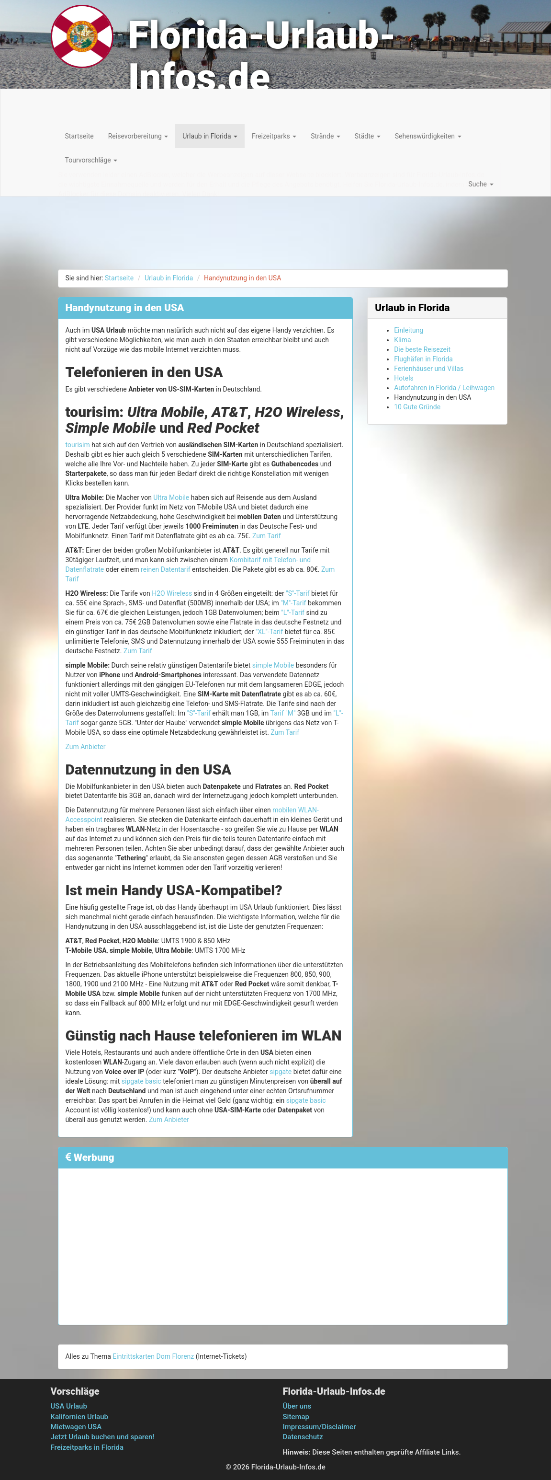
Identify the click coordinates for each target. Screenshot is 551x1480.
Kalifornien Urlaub (79, 1416)
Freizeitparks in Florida (87, 1447)
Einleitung (408, 330)
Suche (481, 184)
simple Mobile (273, 665)
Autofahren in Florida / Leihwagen (444, 388)
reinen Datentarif (166, 569)
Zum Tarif (266, 536)
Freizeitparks (274, 136)
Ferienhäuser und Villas (428, 368)
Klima (402, 340)
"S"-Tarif (297, 593)
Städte (368, 136)
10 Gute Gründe (417, 407)
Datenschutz (303, 1437)
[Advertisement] (282, 1243)
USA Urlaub (69, 1406)
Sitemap (296, 1416)
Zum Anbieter (86, 747)
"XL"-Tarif (269, 632)
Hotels (404, 378)
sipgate (281, 1071)
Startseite (79, 136)
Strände (325, 136)
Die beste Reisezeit (422, 349)
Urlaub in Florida (209, 136)
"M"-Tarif (293, 603)
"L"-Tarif (292, 612)
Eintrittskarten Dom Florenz (153, 1356)
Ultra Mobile (171, 497)
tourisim (78, 445)
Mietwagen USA (76, 1426)
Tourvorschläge (91, 160)
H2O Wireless (172, 593)
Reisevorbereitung (138, 136)
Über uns (297, 1406)
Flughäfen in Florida (423, 359)
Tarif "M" (283, 713)
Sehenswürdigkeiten (428, 136)
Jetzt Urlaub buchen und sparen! (103, 1437)
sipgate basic (141, 1081)
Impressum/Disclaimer (319, 1426)
